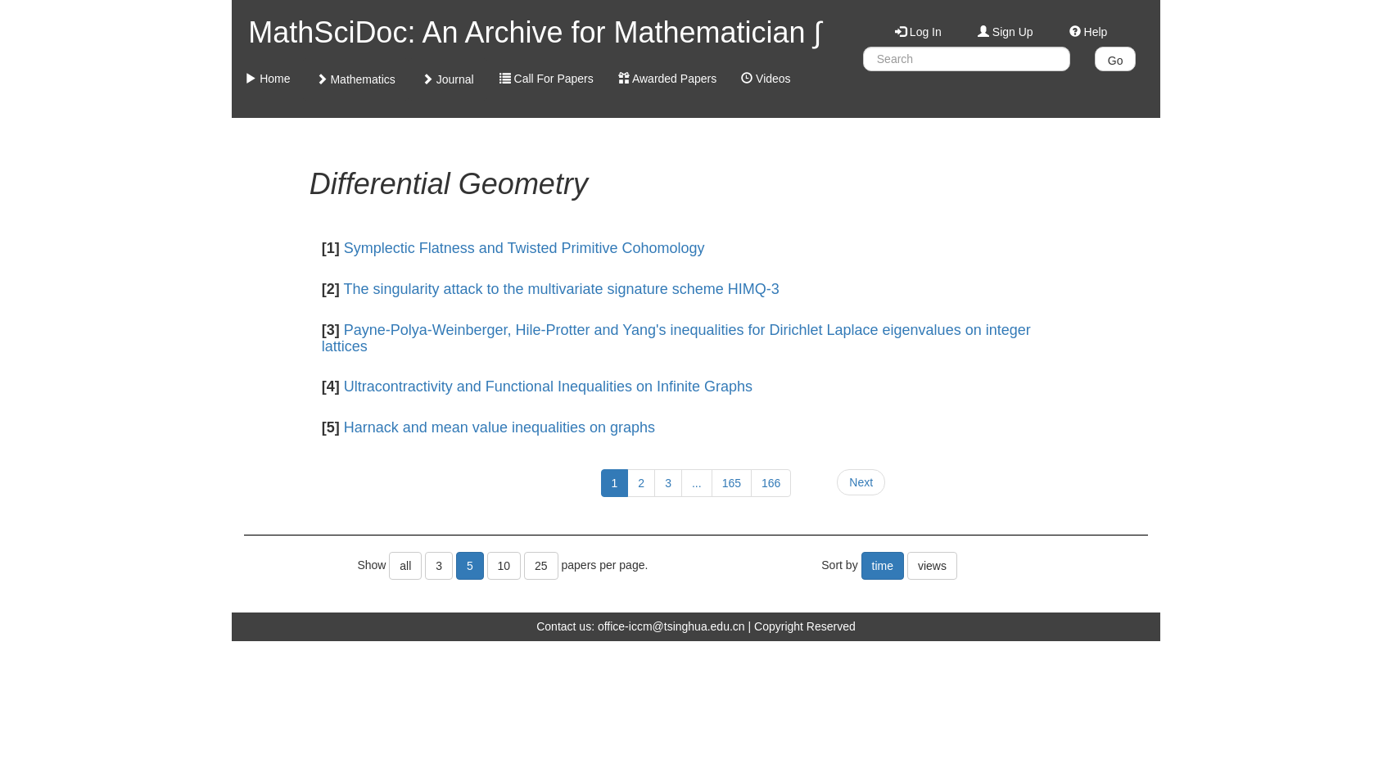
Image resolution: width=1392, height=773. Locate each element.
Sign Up (1005, 31)
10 (504, 565)
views (932, 565)
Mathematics (355, 79)
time (882, 565)
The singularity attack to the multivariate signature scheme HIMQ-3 (561, 289)
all (405, 565)
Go (1115, 60)
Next (861, 482)
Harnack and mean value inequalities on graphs (499, 427)
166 (771, 483)
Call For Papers (546, 78)
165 (731, 483)
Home (267, 78)
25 (541, 565)
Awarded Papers (667, 78)
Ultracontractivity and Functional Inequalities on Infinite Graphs (548, 386)
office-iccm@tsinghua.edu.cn (671, 626)
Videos (765, 78)
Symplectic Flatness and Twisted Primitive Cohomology (524, 248)
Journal (448, 79)
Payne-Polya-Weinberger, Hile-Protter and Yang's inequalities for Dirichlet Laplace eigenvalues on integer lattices (676, 338)
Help (1088, 31)
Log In (918, 31)
